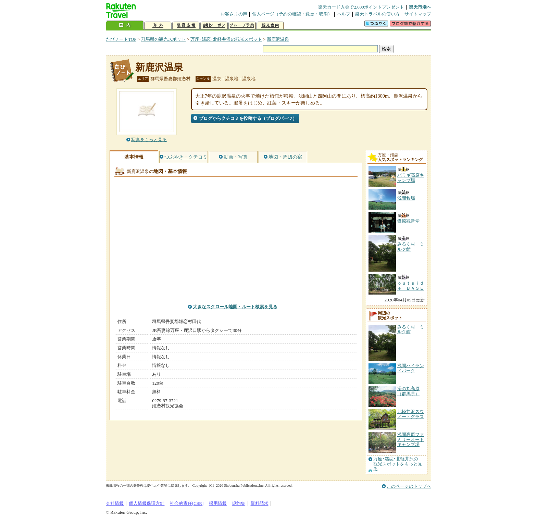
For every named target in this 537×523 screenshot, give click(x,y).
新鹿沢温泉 (278, 39)
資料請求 (259, 503)
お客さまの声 (234, 13)
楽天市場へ (420, 7)
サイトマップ (417, 13)
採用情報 (218, 503)
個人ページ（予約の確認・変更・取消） (292, 13)
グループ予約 (242, 25)
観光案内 (270, 25)
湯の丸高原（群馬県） (408, 391)
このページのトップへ (409, 486)
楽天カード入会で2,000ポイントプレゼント (361, 7)
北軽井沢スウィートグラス (410, 414)
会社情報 (115, 503)
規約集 (238, 503)
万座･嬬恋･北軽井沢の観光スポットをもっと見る (397, 464)
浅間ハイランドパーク (410, 368)
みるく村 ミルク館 (410, 329)
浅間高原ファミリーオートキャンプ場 (410, 439)
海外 (158, 25)
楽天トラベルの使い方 (377, 13)
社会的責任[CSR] (187, 503)
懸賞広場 (186, 25)
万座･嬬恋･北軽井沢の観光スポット (226, 39)
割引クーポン (214, 25)
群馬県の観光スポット (163, 39)
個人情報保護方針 (146, 503)
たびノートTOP (121, 39)
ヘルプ (343, 13)
